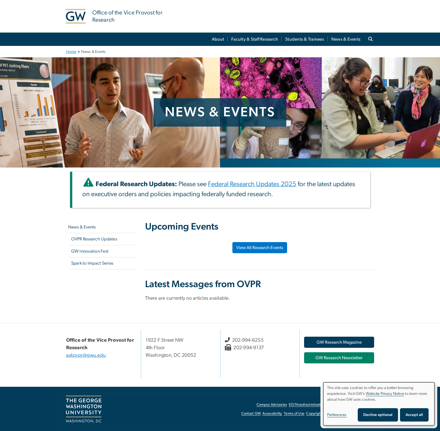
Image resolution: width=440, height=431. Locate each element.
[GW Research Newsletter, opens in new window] (339, 357)
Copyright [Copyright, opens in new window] (314, 413)
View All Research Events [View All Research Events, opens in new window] (259, 247)
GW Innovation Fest (90, 251)
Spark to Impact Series (92, 263)
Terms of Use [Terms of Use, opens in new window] (294, 413)
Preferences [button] (337, 415)
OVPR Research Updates (94, 239)
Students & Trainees (304, 39)
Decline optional (377, 415)
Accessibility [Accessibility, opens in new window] (272, 413)
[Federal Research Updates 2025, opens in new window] (252, 184)
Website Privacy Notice (385, 394)
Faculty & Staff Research (254, 39)
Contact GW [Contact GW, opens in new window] (251, 413)
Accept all (414, 415)
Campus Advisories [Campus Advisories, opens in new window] (272, 405)
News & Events (346, 39)
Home (71, 52)
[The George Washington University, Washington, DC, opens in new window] (83, 409)
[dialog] (378, 403)
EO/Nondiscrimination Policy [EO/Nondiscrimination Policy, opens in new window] (312, 405)
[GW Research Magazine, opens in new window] (339, 342)
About (218, 39)
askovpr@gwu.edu (86, 355)
